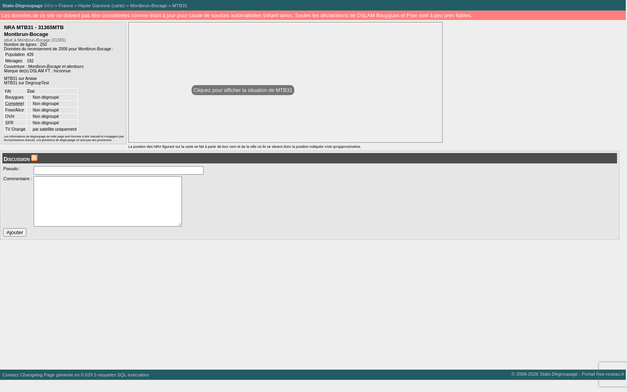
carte (118, 5)
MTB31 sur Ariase (20, 78)
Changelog (31, 386)
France (66, 5)
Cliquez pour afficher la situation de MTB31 (243, 90)
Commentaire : (17, 178)
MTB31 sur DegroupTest (26, 83)
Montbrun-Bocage (148, 5)
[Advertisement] (240, 314)
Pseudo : (11, 168)
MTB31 (180, 5)
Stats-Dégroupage (22, 5)
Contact (10, 386)
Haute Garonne (94, 5)
